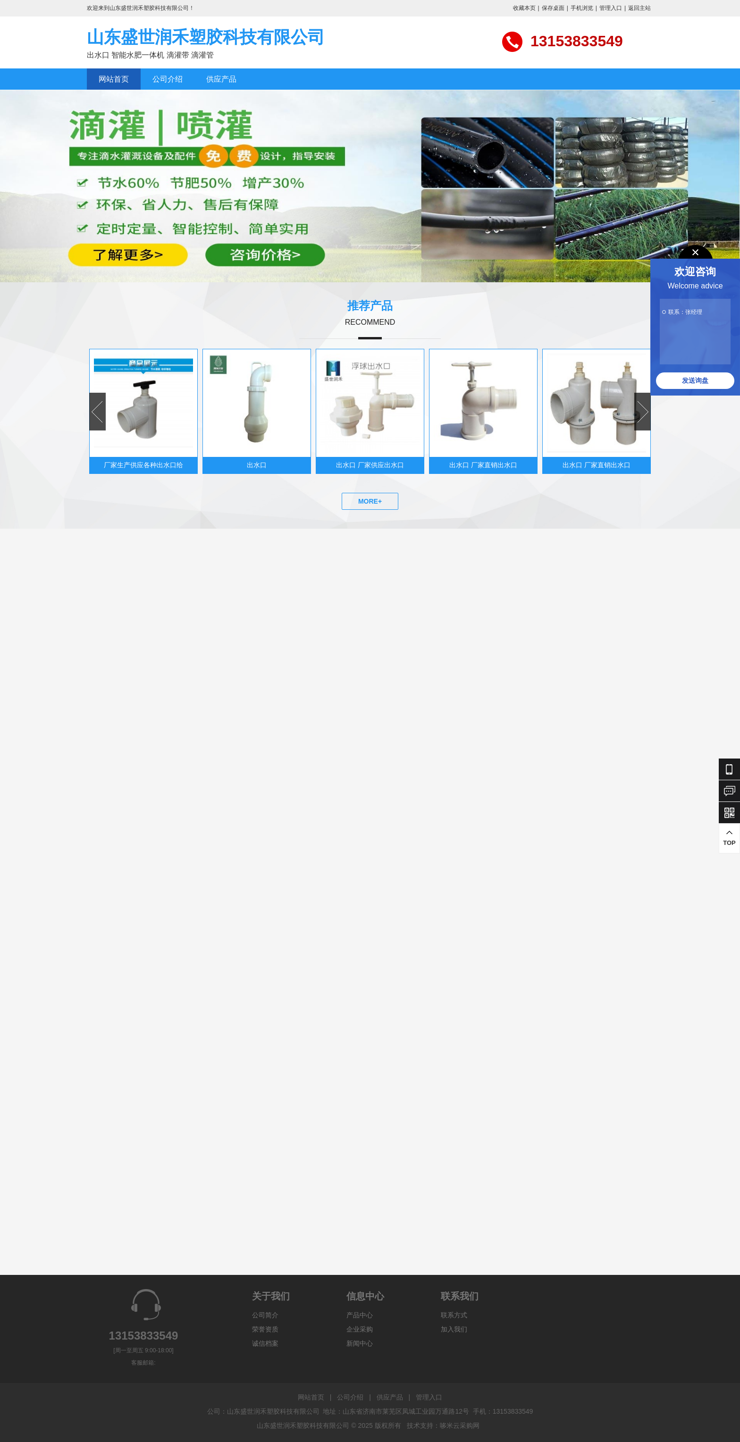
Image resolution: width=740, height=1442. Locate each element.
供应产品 (221, 79)
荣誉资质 (265, 1329)
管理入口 (610, 8)
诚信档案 (265, 1343)
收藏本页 (524, 8)
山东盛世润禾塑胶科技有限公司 (206, 37)
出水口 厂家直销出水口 (483, 465)
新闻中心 (359, 1343)
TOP (729, 838)
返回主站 (639, 8)
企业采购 (359, 1329)
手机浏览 (582, 8)
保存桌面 (553, 8)
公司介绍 (167, 79)
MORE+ (370, 501)
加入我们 (454, 1329)
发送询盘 (695, 380)
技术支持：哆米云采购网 (443, 1425)
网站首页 (114, 79)
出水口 (257, 465)
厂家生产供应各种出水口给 (143, 465)
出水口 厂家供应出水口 (370, 465)
